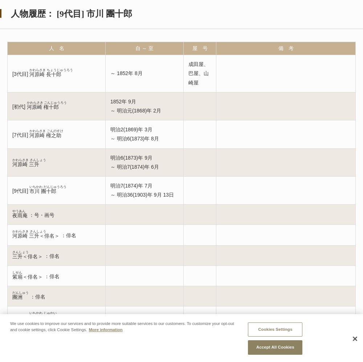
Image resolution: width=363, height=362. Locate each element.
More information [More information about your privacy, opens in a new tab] (106, 330)
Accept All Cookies (275, 347)
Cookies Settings (275, 329)
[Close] (355, 339)
